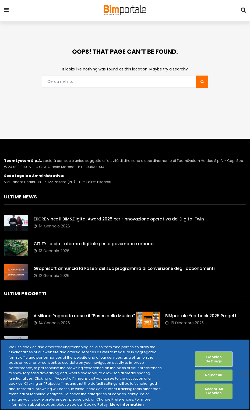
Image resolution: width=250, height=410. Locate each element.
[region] (125, 374)
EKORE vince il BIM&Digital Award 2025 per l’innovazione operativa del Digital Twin (119, 219)
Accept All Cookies (214, 391)
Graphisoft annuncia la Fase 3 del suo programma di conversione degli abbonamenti (124, 269)
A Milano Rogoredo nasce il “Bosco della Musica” (84, 316)
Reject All (213, 375)
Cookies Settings (214, 359)
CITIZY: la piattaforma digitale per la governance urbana (94, 244)
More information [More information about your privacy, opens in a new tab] (127, 404)
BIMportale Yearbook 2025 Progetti (201, 316)
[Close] (244, 374)
